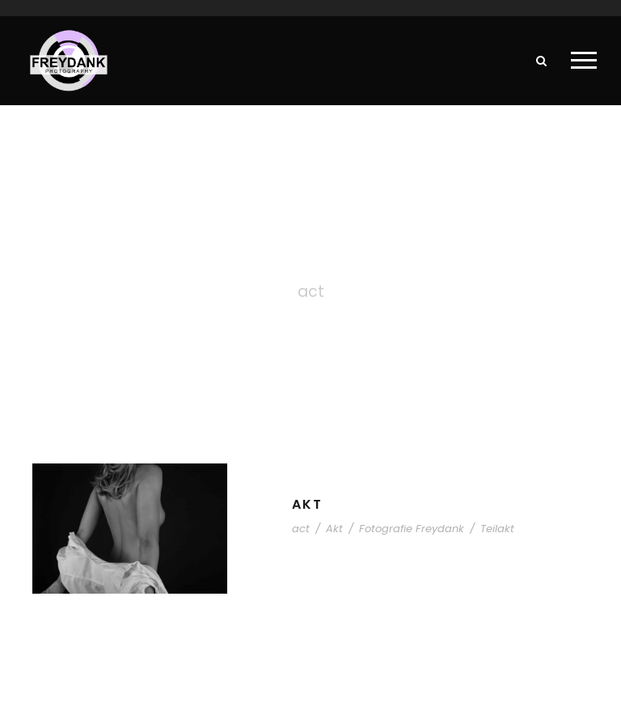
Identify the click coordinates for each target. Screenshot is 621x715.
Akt (307, 504)
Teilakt (497, 528)
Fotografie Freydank (411, 528)
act (301, 528)
